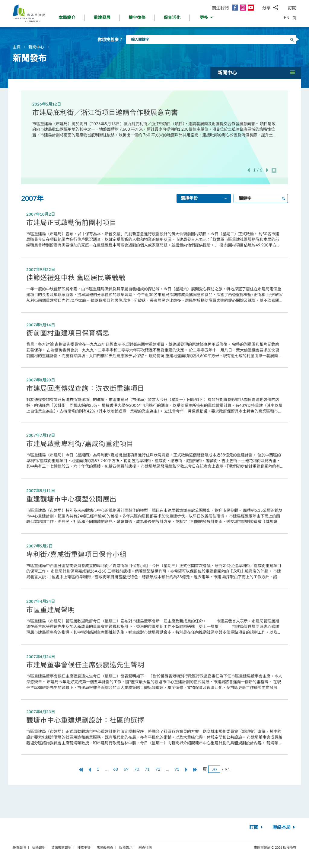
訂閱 (292, 8)
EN (286, 17)
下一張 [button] (267, 170)
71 (147, 769)
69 (126, 769)
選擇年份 (204, 198)
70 (138, 769)
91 (176, 769)
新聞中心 (36, 47)
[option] (154, 119)
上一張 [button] (248, 170)
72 (157, 769)
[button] (207, 19)
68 (115, 769)
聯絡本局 (284, 827)
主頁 (17, 47)
